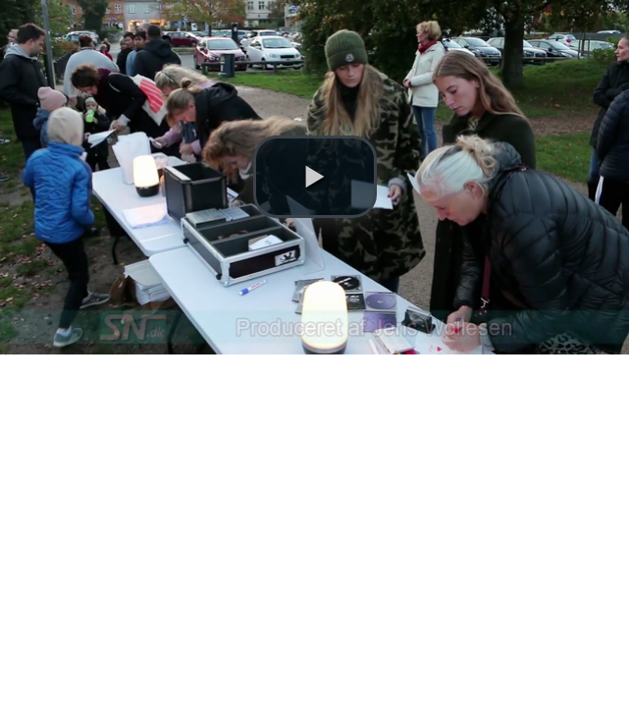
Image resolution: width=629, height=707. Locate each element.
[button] (315, 177)
